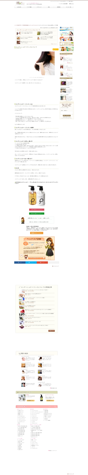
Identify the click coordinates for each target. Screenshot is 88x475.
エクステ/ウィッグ (21, 421)
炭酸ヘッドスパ (33, 439)
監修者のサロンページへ (36, 233)
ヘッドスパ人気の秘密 (63, 3)
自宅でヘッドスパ (21, 442)
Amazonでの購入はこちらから (37, 213)
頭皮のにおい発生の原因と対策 (36, 432)
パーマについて (24, 369)
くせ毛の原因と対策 (21, 431)
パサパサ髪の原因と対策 (22, 427)
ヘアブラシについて (25, 375)
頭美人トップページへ (53, 450)
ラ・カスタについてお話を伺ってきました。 (67, 75)
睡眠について (20, 413)
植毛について (20, 435)
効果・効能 (20, 441)
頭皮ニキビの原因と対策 (35, 426)
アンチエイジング (41, 375)
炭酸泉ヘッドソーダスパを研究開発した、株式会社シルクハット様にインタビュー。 (67, 60)
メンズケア (23, 382)
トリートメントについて (26, 362)
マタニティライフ (47, 417)
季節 (19, 423)
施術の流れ (20, 446)
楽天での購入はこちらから (36, 209)
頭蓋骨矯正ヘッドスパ (35, 445)
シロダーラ (33, 446)
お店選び (19, 445)
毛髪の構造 (46, 410)
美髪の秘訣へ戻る (53, 388)
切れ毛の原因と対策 (21, 430)
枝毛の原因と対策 (21, 434)
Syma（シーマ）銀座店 (64, 94)
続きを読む (67, 85)
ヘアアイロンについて (21, 420)
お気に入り (55, 49)
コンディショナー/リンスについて (44, 356)
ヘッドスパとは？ (21, 439)
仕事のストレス (20, 410)
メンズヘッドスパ (34, 442)
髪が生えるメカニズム (48, 413)
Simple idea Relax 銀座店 (65, 87)
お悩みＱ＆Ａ (20, 449)
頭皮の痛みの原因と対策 (35, 435)
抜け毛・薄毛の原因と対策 (22, 426)
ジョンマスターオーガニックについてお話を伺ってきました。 (67, 68)
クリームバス (33, 441)
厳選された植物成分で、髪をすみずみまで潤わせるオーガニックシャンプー (50, 398)
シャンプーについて (25, 356)
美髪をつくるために (47, 416)
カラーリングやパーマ (21, 417)
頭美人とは (71, 3)
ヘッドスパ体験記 (47, 420)
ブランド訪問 (65, 73)
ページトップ (55, 266)
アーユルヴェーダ (34, 448)
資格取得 (19, 448)
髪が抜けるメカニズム (48, 414)
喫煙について (20, 414)
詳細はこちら (70, 62)
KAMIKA (27, 394)
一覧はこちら (54, 43)
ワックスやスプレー (21, 416)
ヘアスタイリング (41, 382)
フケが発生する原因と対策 (35, 427)
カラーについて (41, 362)
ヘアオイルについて (42, 369)
